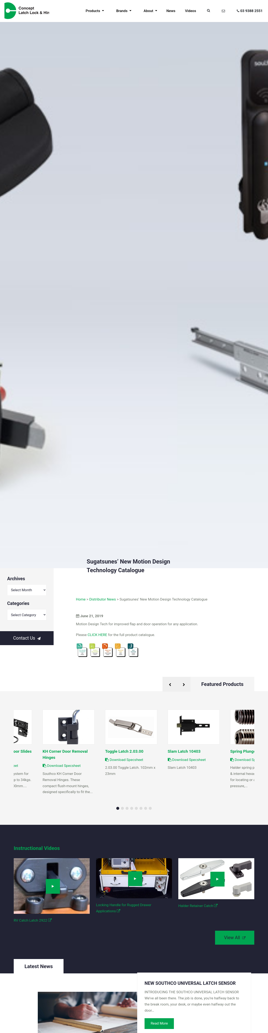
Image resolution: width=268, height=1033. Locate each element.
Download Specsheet (124, 760)
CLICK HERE (97, 635)
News (171, 11)
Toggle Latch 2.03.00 (124, 751)
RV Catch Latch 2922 (33, 920)
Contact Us (27, 638)
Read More (159, 1023)
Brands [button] (122, 11)
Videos (190, 11)
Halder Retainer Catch (198, 906)
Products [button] (93, 11)
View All (234, 937)
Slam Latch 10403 (184, 751)
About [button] (148, 11)
